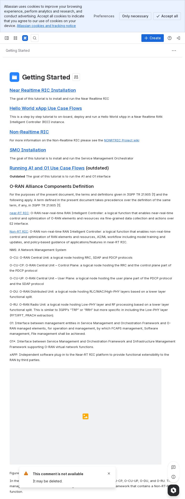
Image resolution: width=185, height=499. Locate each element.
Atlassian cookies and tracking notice (46, 26)
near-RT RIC (19, 213)
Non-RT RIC (19, 231)
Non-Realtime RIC (29, 131)
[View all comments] (173, 467)
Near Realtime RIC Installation (43, 90)
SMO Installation (28, 149)
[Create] (152, 38)
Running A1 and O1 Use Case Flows (47, 168)
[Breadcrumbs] (18, 50)
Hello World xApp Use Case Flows (46, 108)
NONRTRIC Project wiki (121, 140)
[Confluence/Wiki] (25, 38)
